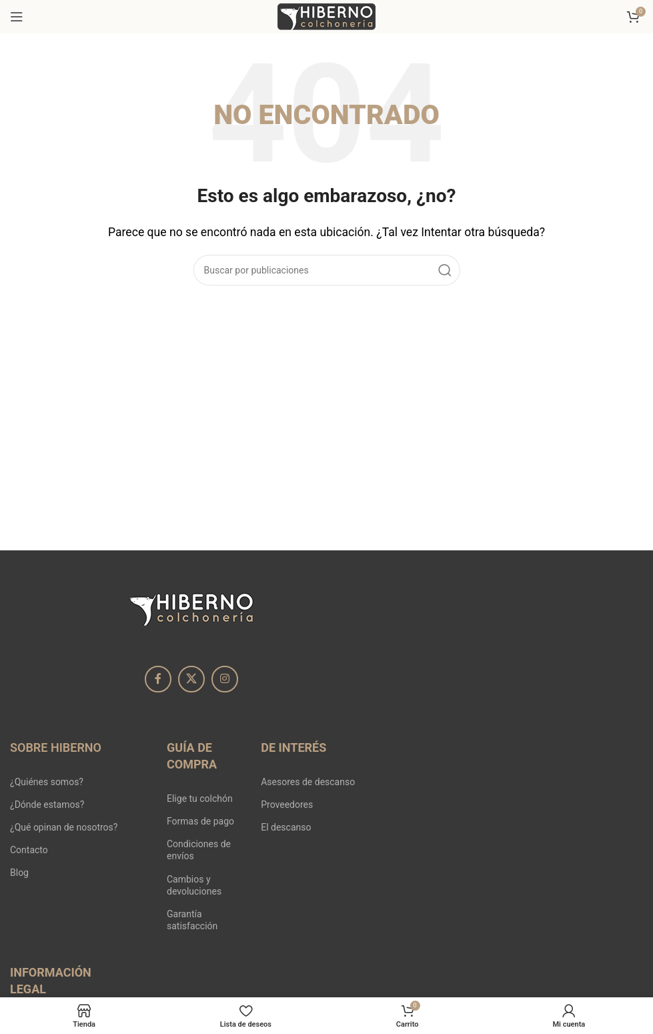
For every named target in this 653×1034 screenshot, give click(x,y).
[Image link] (191, 607)
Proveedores (287, 804)
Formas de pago (200, 821)
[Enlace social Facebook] (158, 679)
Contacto (29, 850)
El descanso (286, 827)
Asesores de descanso (308, 782)
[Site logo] (326, 15)
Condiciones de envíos (199, 850)
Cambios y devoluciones (194, 885)
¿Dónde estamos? (47, 804)
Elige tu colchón (200, 798)
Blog (19, 872)
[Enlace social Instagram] (224, 679)
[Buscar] (326, 270)
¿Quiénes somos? (46, 782)
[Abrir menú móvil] (16, 16)
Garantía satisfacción (192, 920)
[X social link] (191, 679)
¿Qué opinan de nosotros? (63, 827)
